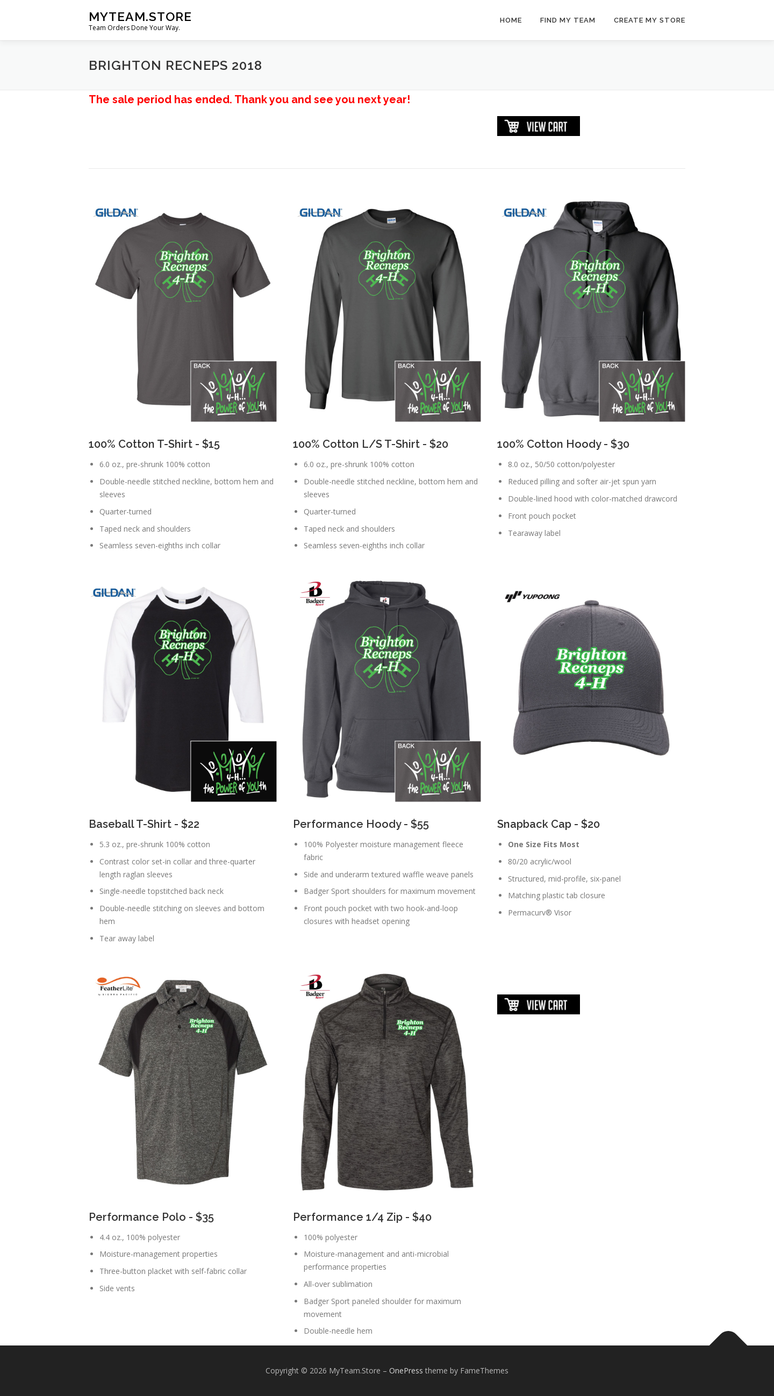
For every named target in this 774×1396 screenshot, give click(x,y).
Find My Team (568, 20)
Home (511, 20)
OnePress (406, 1370)
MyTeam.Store (140, 16)
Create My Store (649, 20)
